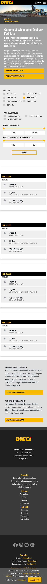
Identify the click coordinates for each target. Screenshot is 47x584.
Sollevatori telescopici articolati (24, 481)
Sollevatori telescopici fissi (24, 478)
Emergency (24, 503)
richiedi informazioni (15, 71)
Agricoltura (24, 494)
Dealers (24, 513)
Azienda (24, 510)
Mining (24, 500)
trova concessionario (15, 76)
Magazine (24, 516)
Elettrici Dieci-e (24, 487)
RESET (24, 152)
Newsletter (24, 519)
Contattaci (27, 558)
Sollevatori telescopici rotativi (24, 484)
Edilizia (24, 497)
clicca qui (22, 580)
